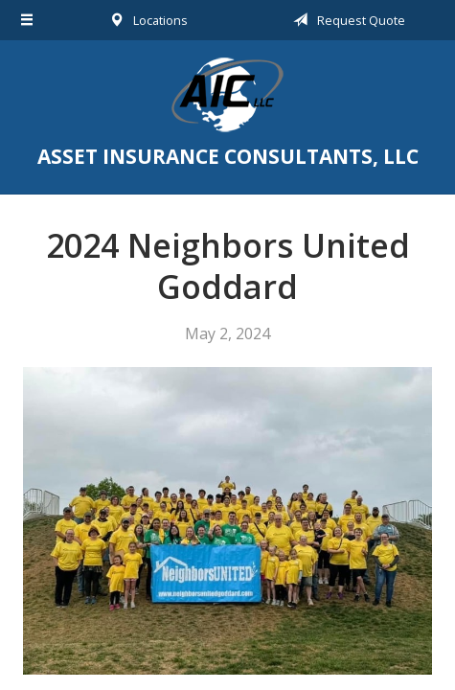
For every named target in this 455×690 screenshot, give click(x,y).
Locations (145, 20)
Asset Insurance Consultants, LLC (227, 95)
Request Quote (345, 20)
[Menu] (27, 20)
